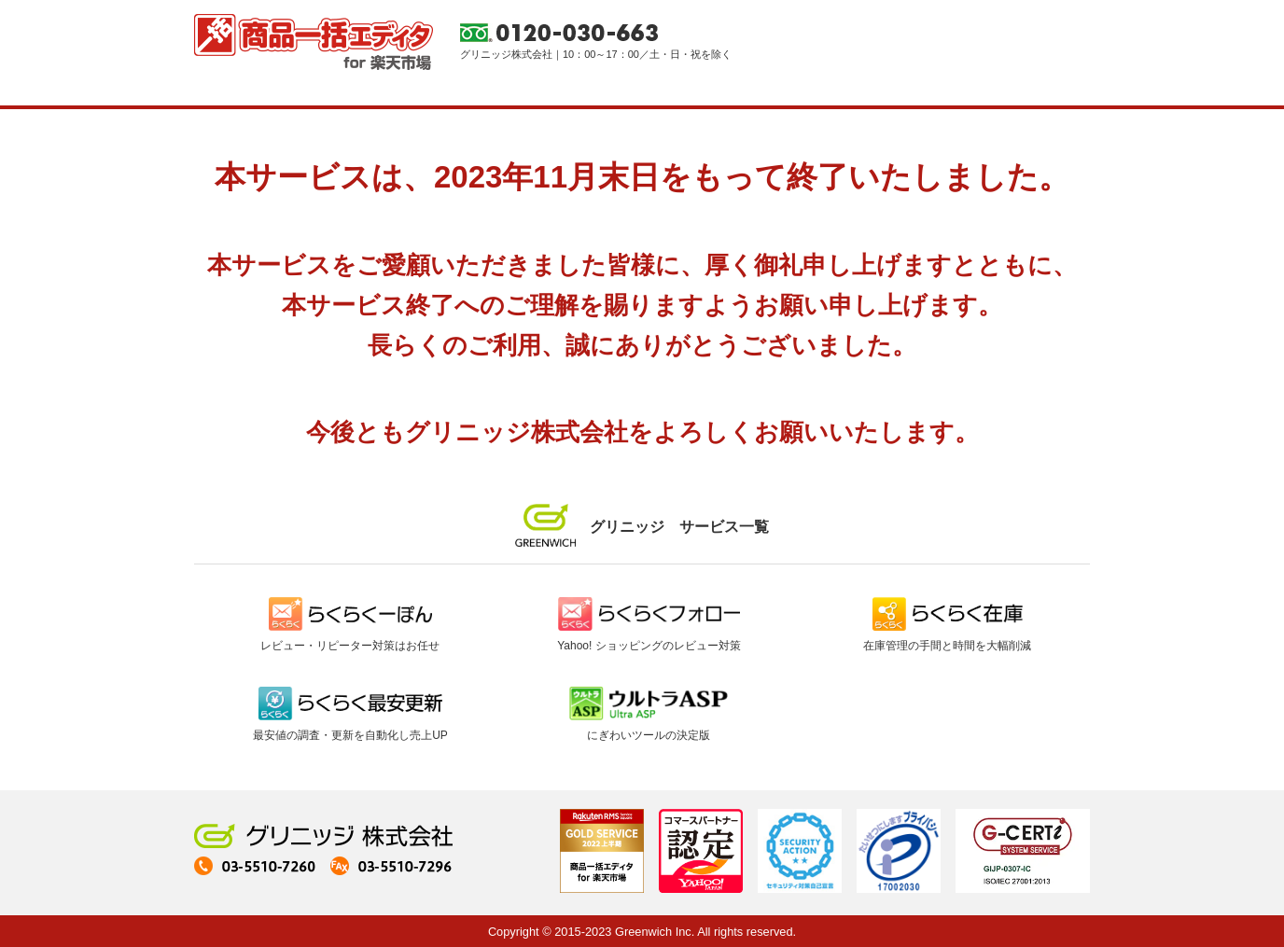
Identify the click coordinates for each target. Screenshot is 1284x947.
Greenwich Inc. (654, 932)
